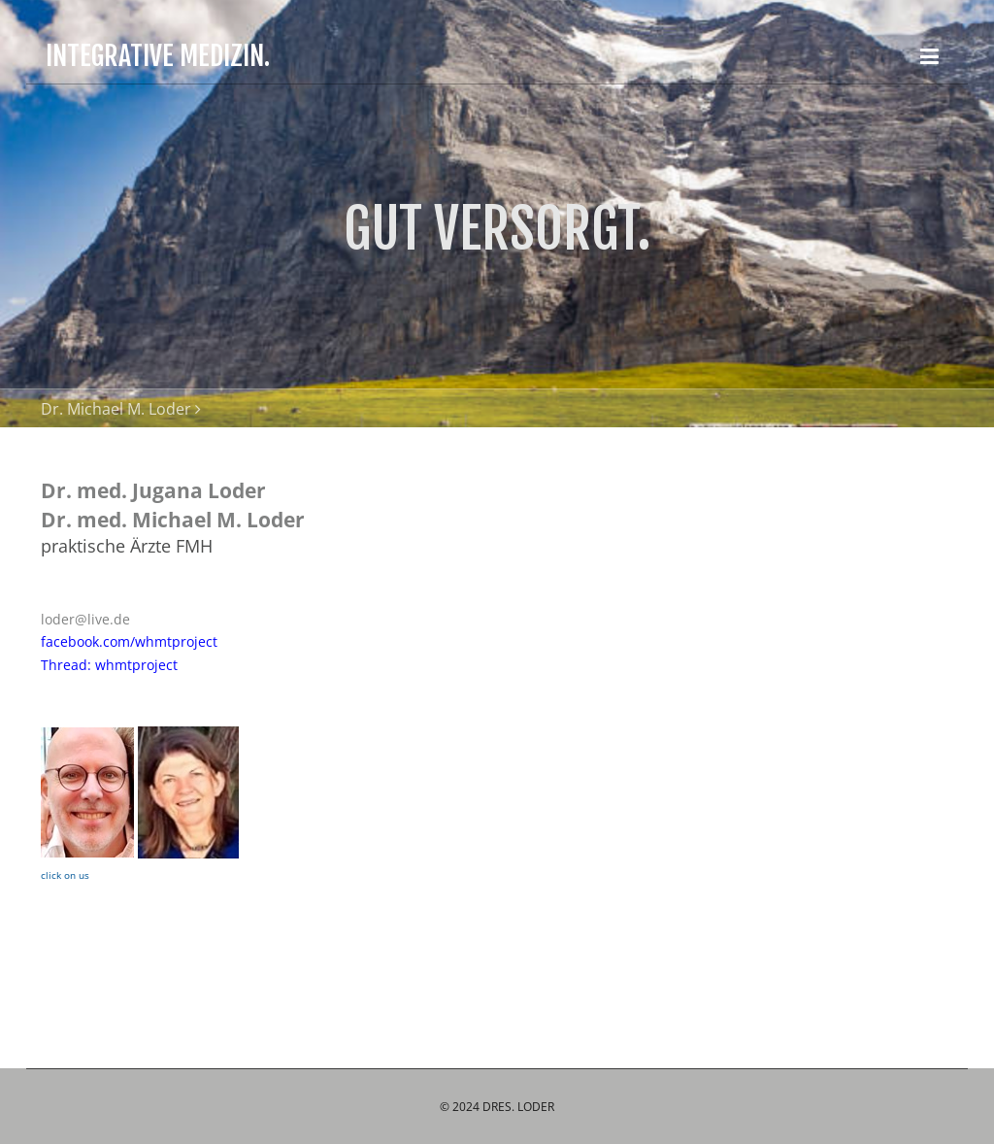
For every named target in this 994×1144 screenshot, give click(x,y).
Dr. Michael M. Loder (116, 409)
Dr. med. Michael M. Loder (173, 519)
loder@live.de (85, 619)
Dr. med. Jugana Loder (153, 490)
